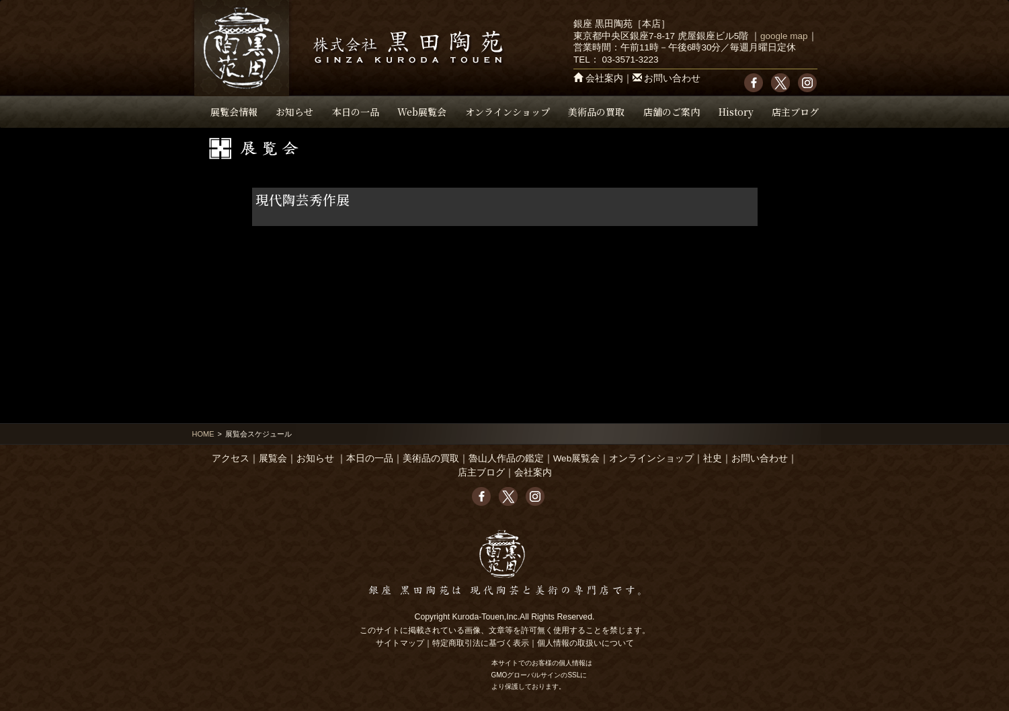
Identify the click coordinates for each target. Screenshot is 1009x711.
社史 (712, 458)
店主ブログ (795, 111)
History (736, 111)
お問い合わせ (672, 78)
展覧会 (273, 458)
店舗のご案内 (671, 111)
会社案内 (604, 78)
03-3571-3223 (630, 59)
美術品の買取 (596, 111)
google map (784, 36)
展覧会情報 (233, 111)
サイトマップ (400, 643)
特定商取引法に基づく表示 (480, 643)
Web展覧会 (421, 111)
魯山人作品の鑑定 (506, 458)
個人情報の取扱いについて (585, 643)
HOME (203, 434)
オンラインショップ (507, 111)
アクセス (230, 458)
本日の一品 (355, 111)
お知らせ (294, 111)
